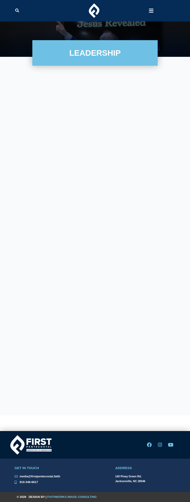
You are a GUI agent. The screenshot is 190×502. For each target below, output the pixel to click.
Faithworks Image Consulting (72, 497)
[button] (17, 10)
